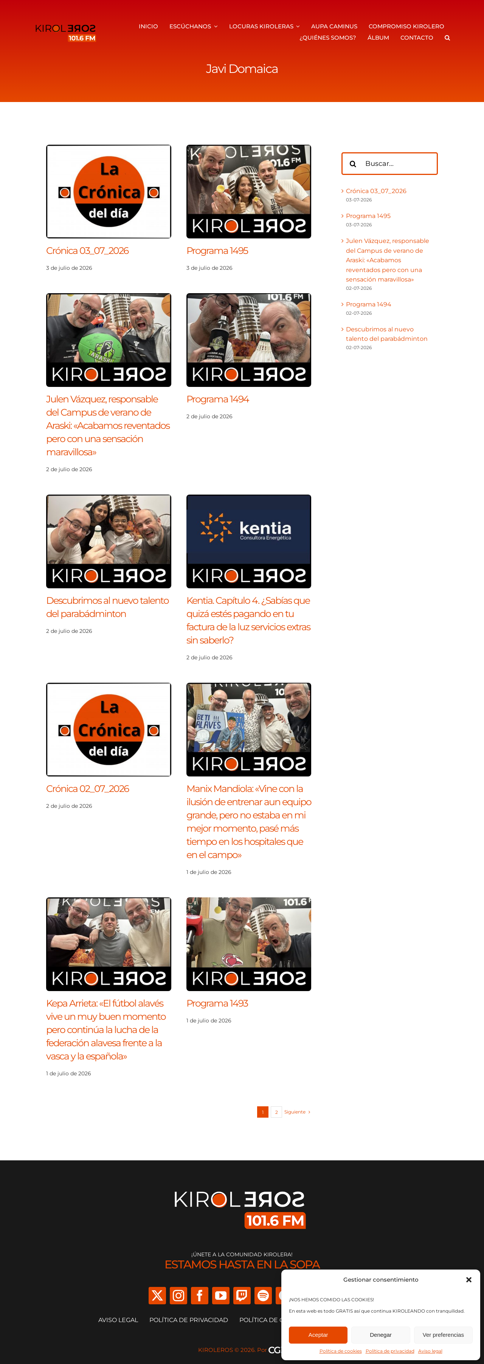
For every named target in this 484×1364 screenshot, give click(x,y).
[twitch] (242, 1295)
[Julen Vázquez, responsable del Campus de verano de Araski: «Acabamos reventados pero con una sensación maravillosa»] (108, 298)
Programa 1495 (217, 250)
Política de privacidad (390, 1351)
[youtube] (221, 1295)
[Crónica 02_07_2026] (108, 687)
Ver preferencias (443, 1335)
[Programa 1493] (249, 902)
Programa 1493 (217, 1003)
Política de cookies (341, 1351)
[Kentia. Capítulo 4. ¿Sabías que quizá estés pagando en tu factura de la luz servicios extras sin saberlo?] (249, 499)
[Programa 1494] (249, 298)
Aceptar (318, 1335)
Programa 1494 (217, 399)
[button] (469, 1280)
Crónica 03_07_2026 (87, 250)
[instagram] (178, 1295)
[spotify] (263, 1295)
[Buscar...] (389, 163)
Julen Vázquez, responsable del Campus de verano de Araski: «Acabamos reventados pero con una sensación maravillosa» (107, 425)
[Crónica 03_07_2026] (108, 149)
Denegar (381, 1335)
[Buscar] (352, 163)
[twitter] (157, 1295)
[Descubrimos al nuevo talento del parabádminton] (108, 499)
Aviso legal (430, 1351)
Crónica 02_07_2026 (87, 788)
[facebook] (199, 1295)
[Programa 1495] (249, 149)
